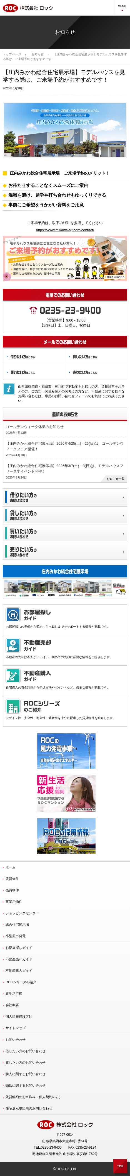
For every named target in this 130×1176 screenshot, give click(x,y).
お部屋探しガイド (19, 948)
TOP (120, 1166)
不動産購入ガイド (19, 971)
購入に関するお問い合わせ (26, 1074)
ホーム (11, 867)
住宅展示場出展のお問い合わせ (29, 1108)
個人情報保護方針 (19, 1016)
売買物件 (12, 890)
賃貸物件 (12, 879)
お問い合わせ (16, 1040)
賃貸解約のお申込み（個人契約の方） (34, 1097)
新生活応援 (14, 994)
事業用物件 (14, 902)
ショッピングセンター (22, 913)
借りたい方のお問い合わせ (26, 1051)
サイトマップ (16, 1028)
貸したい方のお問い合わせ (26, 1063)
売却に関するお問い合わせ (26, 1085)
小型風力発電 (16, 936)
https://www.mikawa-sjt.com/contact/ (65, 230)
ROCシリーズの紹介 (21, 982)
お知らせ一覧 (115, 478)
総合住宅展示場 (17, 925)
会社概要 (12, 1005)
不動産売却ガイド (19, 959)
